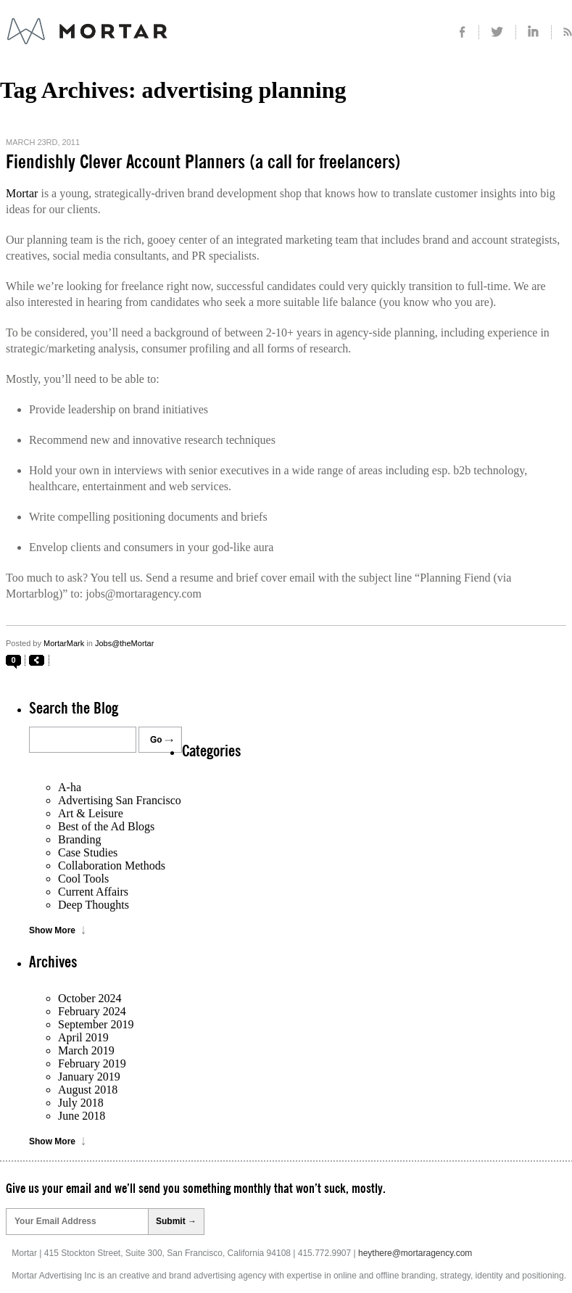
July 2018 (81, 1102)
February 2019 (92, 1063)
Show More (52, 930)
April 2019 (83, 1037)
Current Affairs (93, 891)
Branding (79, 839)
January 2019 (89, 1076)
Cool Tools (83, 878)
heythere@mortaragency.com (415, 1253)
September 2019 (95, 1024)
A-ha (69, 787)
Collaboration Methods (111, 865)
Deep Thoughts (93, 905)
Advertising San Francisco (119, 800)
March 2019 (86, 1050)
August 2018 (87, 1089)
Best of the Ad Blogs (106, 826)
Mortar (22, 193)
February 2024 (92, 1011)
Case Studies (87, 852)
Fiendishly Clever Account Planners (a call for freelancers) (203, 162)
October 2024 (90, 998)
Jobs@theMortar (124, 643)
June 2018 (81, 1116)
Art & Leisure (90, 813)
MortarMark (63, 643)
